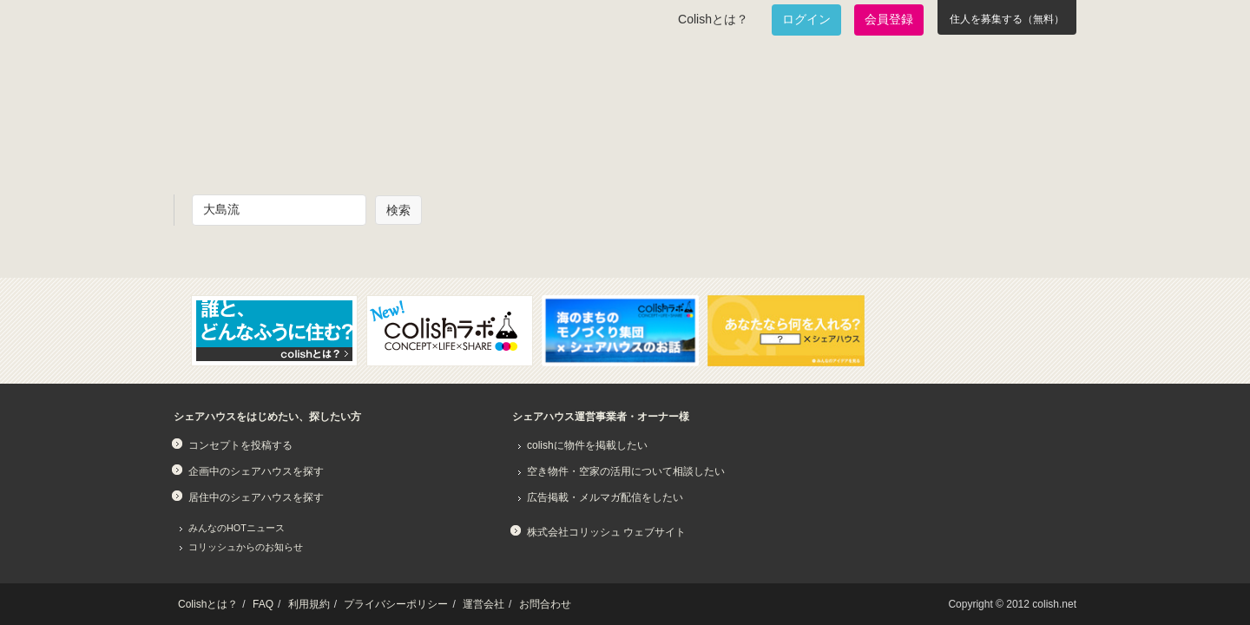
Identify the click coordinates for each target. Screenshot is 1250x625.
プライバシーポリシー (396, 604)
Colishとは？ (713, 19)
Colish (228, 79)
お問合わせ (545, 604)
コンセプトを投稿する (240, 445)
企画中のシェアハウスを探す (256, 471)
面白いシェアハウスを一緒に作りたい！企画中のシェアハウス (275, 144)
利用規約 (309, 604)
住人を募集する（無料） (1007, 19)
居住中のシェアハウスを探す (256, 497)
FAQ (263, 604)
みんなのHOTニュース (236, 528)
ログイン (806, 19)
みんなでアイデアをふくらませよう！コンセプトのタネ (691, 144)
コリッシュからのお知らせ (245, 547)
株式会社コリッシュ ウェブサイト (606, 532)
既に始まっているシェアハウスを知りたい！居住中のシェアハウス (481, 144)
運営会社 (483, 604)
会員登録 (889, 19)
